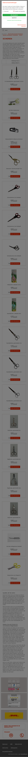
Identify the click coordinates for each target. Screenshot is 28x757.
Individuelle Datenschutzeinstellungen (14, 20)
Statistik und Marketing (20, 11)
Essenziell (6, 11)
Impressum (23, 26)
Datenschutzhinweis (21, 24)
